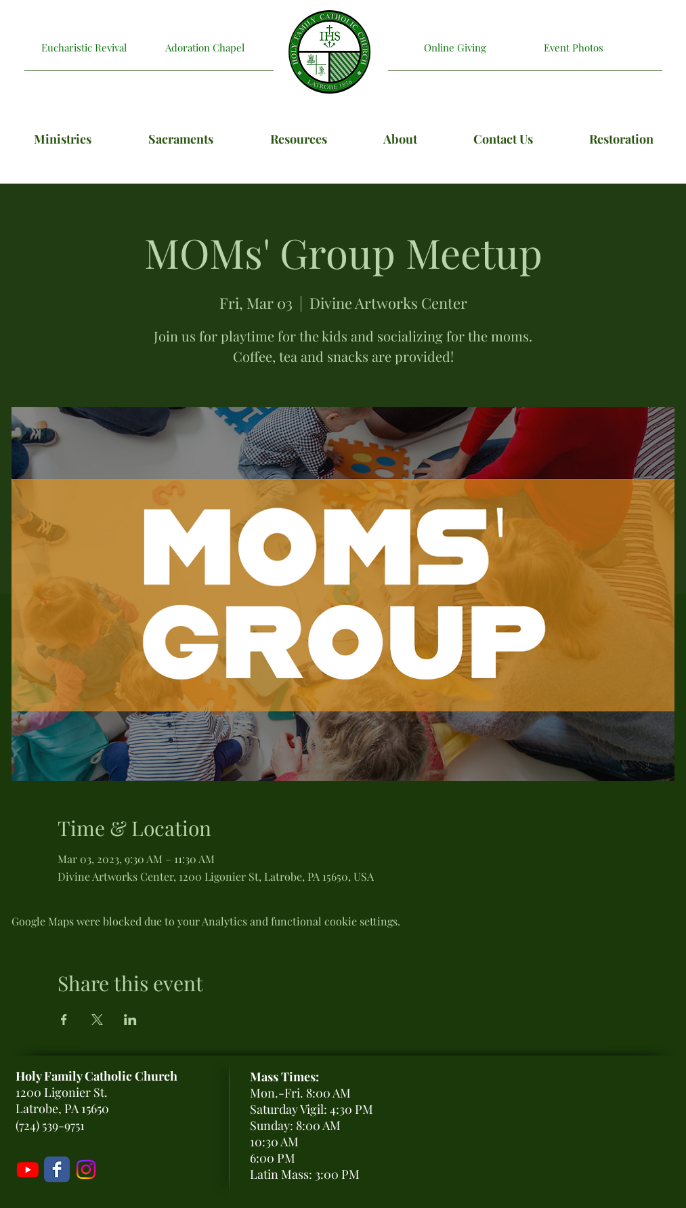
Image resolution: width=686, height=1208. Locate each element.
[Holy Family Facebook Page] (57, 1169)
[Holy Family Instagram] (86, 1169)
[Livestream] (28, 1169)
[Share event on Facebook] (64, 1019)
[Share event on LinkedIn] (130, 1019)
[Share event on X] (97, 1019)
